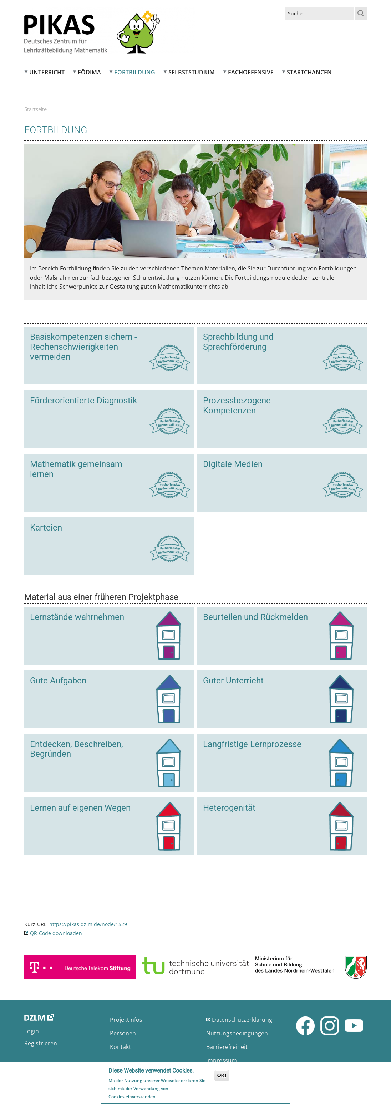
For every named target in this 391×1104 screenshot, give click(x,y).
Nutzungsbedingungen (237, 1033)
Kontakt (120, 1047)
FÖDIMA (89, 72)
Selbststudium (191, 72)
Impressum (221, 1060)
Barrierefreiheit (227, 1047)
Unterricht (47, 72)
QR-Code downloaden (56, 933)
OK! (222, 1076)
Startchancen (309, 72)
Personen (123, 1033)
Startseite (35, 109)
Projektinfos (126, 1020)
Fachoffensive (251, 72)
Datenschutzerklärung (242, 1020)
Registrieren (40, 1043)
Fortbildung (134, 72)
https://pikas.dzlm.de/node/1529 (88, 924)
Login (31, 1031)
